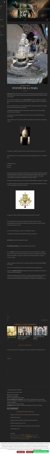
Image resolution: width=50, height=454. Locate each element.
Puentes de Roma (33, 435)
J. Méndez (6, 320)
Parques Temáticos (13, 435)
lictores (29, 251)
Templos (34, 437)
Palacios (24, 437)
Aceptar (29, 451)
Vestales (17, 437)
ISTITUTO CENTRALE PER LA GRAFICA (24, 337)
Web (3, 364)
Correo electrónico (6, 358)
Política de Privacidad (16, 389)
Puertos (14, 438)
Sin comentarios (44, 320)
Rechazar (21, 451)
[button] (41, 451)
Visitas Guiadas (22, 438)
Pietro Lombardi (6, 317)
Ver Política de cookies (36, 449)
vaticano (19, 435)
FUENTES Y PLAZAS (25, 85)
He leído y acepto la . (12, 389)
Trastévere (27, 438)
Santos (29, 436)
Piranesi (17, 438)
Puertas (20, 437)
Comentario (4, 370)
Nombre (4, 352)
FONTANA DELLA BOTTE (9, 337)
